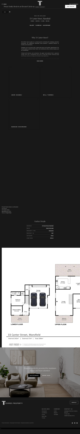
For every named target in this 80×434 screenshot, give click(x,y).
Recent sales (44, 416)
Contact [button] (74, 402)
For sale (43, 414)
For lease (43, 417)
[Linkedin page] (77, 423)
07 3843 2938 (67, 413)
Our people (56, 414)
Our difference (44, 412)
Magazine (55, 412)
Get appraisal (44, 411)
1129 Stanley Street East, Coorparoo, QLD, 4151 (71, 411)
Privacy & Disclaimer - (6, 422)
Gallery (32, 25)
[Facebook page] (73, 423)
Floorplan (38, 25)
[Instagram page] (75, 423)
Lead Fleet (32, 422)
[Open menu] (5, 4)
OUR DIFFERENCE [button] (73, 4)
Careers (55, 411)
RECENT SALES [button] (46, 375)
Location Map (46, 25)
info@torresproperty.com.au (69, 415)
